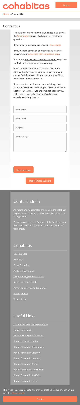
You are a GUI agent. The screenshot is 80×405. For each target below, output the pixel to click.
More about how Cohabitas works (30, 324)
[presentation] (35, 159)
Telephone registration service (28, 276)
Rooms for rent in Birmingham (28, 346)
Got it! (40, 399)
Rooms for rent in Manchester (28, 369)
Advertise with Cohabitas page (43, 53)
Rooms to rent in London (26, 341)
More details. (18, 393)
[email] (40, 118)
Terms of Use (19, 299)
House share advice (23, 329)
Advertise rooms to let (24, 282)
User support (20, 253)
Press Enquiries (21, 265)
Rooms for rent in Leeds (25, 380)
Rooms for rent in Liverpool (27, 358)
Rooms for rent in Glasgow (26, 352)
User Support (24, 35)
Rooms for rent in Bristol (25, 363)
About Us (18, 259)
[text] (40, 109)
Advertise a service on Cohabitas (29, 287)
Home (6, 14)
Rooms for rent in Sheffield (26, 375)
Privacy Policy (20, 293)
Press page (55, 44)
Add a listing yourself (24, 270)
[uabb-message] (40, 142)
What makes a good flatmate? (28, 335)
